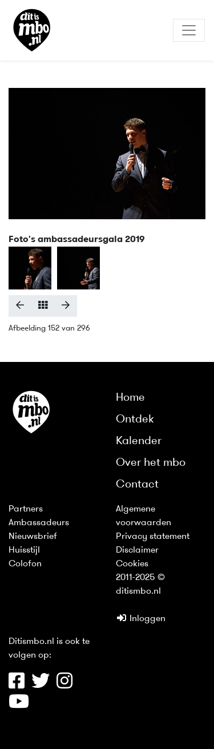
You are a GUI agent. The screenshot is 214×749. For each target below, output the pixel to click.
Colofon (25, 564)
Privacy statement (152, 536)
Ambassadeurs (39, 522)
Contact (137, 484)
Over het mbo (150, 463)
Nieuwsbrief (33, 536)
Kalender (138, 441)
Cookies (132, 564)
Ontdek (135, 419)
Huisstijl (24, 550)
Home (130, 398)
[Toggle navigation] (189, 30)
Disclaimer (137, 550)
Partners (26, 509)
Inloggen (140, 618)
